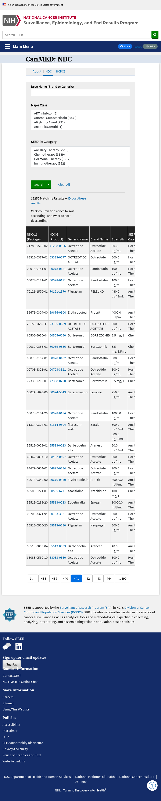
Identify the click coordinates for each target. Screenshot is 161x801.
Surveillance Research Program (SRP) (86, 607)
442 (87, 578)
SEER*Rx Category (43, 142)
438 (43, 578)
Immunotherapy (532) (80, 163)
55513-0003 (58, 546)
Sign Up (11, 664)
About (37, 71)
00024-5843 (58, 392)
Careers (8, 697)
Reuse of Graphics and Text (22, 755)
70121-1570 (58, 291)
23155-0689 (58, 324)
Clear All (64, 184)
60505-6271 (58, 491)
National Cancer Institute (136, 776)
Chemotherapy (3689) (80, 154)
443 (98, 578)
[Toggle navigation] (19, 46)
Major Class (39, 105)
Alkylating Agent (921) (80, 122)
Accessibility (11, 724)
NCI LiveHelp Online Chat (20, 682)
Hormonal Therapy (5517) (80, 159)
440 (65, 578)
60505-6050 (58, 335)
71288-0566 (58, 246)
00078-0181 (58, 269)
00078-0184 (58, 413)
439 (54, 578)
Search (39, 184)
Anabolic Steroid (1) (80, 126)
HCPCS (61, 71)
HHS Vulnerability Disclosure (23, 743)
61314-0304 (58, 424)
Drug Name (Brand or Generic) (52, 86)
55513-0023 (58, 445)
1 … (32, 578)
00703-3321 (58, 369)
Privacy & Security (15, 749)
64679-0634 (58, 468)
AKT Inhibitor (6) (80, 113)
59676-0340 (58, 479)
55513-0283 (58, 502)
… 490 (122, 578)
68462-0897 (58, 457)
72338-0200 (58, 381)
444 (109, 578)
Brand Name (99, 239)
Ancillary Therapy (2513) (80, 150)
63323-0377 (58, 257)
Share (126, 47)
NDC (49, 71)
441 (76, 578)
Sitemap (8, 703)
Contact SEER (12, 675)
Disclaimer (10, 730)
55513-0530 (58, 525)
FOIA (6, 737)
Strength (118, 239)
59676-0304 (58, 312)
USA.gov (80, 781)
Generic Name (78, 239)
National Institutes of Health (95, 776)
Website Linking (14, 761)
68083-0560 (58, 557)
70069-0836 (58, 346)
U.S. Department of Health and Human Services (37, 776)
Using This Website (16, 709)
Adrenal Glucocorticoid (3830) (80, 118)
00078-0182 (58, 358)
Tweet (137, 46)
